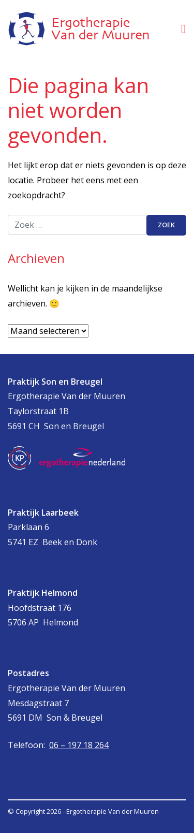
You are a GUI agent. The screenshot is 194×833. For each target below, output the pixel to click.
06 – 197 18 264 (79, 745)
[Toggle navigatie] (183, 29)
